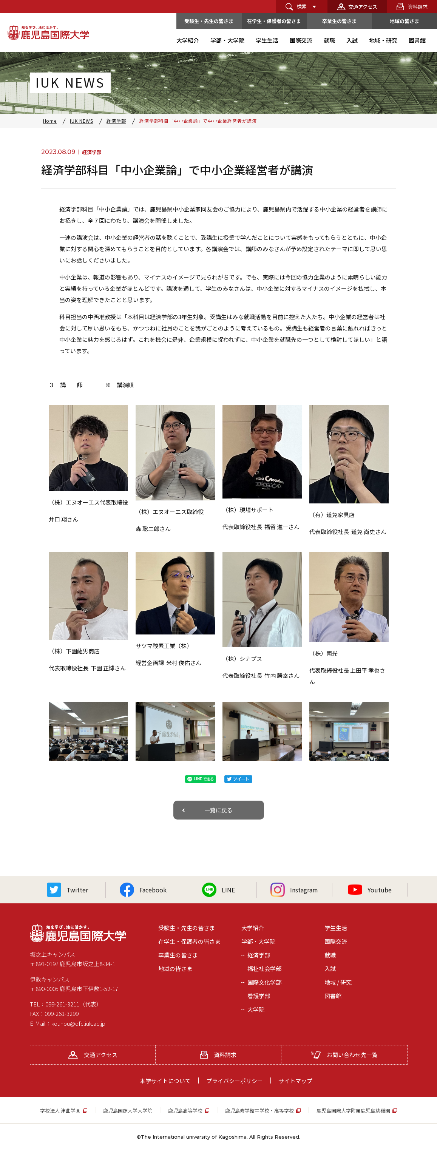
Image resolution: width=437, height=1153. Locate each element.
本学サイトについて (165, 1081)
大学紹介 (252, 928)
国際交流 (335, 941)
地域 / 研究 (338, 982)
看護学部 (258, 996)
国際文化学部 (264, 982)
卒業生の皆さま (339, 21)
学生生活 (335, 928)
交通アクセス (362, 6)
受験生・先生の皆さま (208, 21)
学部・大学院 (258, 941)
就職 (330, 955)
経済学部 (258, 955)
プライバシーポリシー (234, 1081)
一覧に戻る (218, 810)
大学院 (255, 1009)
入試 (330, 968)
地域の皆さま (404, 21)
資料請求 (418, 6)
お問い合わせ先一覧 (344, 1055)
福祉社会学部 (264, 968)
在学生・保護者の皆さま (274, 21)
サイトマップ (295, 1081)
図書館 (332, 996)
